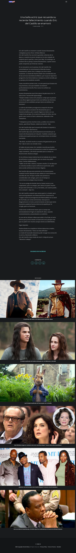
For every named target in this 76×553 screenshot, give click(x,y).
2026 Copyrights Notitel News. (22, 546)
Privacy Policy (43, 546)
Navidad (59, 546)
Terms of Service (52, 546)
